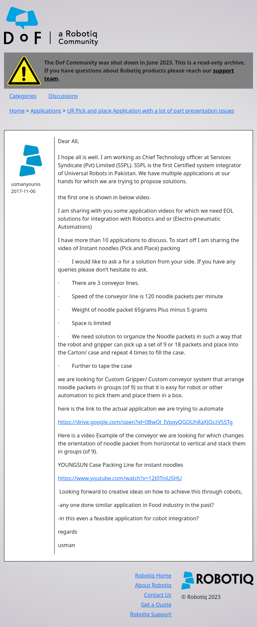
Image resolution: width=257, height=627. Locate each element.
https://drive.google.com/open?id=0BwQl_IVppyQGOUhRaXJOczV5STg (145, 422)
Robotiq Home (153, 575)
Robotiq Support (150, 614)
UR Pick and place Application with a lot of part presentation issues (150, 110)
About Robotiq (153, 585)
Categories (22, 96)
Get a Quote (156, 604)
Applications (45, 110)
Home (17, 110)
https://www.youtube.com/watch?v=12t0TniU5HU (120, 478)
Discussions (63, 96)
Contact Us (157, 595)
